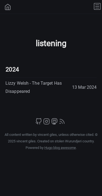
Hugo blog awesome (60, 148)
